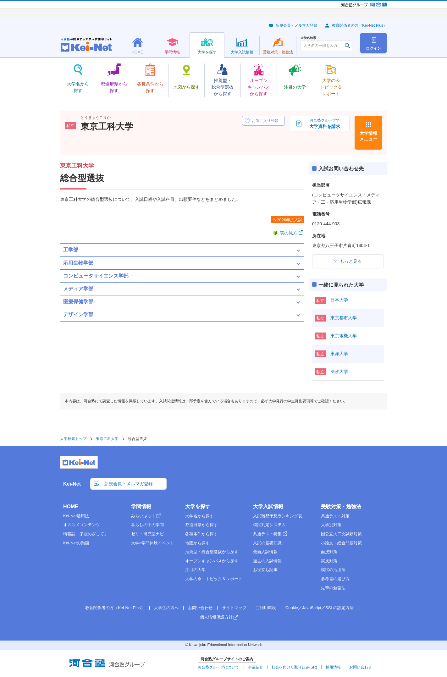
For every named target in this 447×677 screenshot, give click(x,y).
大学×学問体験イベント (152, 543)
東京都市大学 (343, 317)
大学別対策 (331, 524)
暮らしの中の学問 (147, 524)
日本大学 (339, 299)
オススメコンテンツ (81, 524)
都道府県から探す (201, 524)
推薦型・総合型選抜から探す (211, 551)
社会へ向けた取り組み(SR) (294, 667)
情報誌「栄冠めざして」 (85, 533)
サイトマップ (234, 607)
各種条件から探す (201, 533)
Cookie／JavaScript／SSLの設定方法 (319, 607)
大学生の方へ (166, 607)
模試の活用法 (333, 569)
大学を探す (197, 506)
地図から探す (197, 543)
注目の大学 (195, 569)
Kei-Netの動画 (76, 543)
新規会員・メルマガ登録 (296, 25)
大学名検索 (308, 38)
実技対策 (329, 561)
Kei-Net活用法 (76, 516)
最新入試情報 (265, 551)
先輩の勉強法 (333, 588)
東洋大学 (339, 353)
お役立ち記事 (265, 569)
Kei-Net (72, 484)
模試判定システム (269, 524)
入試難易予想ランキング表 (277, 516)
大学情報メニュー (368, 136)
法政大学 (339, 371)
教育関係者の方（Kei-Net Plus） (359, 25)
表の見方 (288, 232)
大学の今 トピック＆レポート (213, 578)
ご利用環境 (266, 607)
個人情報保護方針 (216, 617)
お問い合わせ (200, 607)
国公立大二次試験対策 (341, 533)
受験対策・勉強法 (341, 506)
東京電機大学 (343, 335)
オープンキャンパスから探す (211, 561)
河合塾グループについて (218, 667)
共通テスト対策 (335, 516)
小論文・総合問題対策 (341, 543)
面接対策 (329, 551)
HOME (70, 506)
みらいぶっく (143, 516)
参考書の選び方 (335, 578)
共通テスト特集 (267, 533)
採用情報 (333, 667)
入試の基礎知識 (267, 543)
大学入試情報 (268, 506)
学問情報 (141, 506)
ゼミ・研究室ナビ (147, 533)
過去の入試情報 (267, 561)
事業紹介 (255, 667)
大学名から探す (199, 516)
